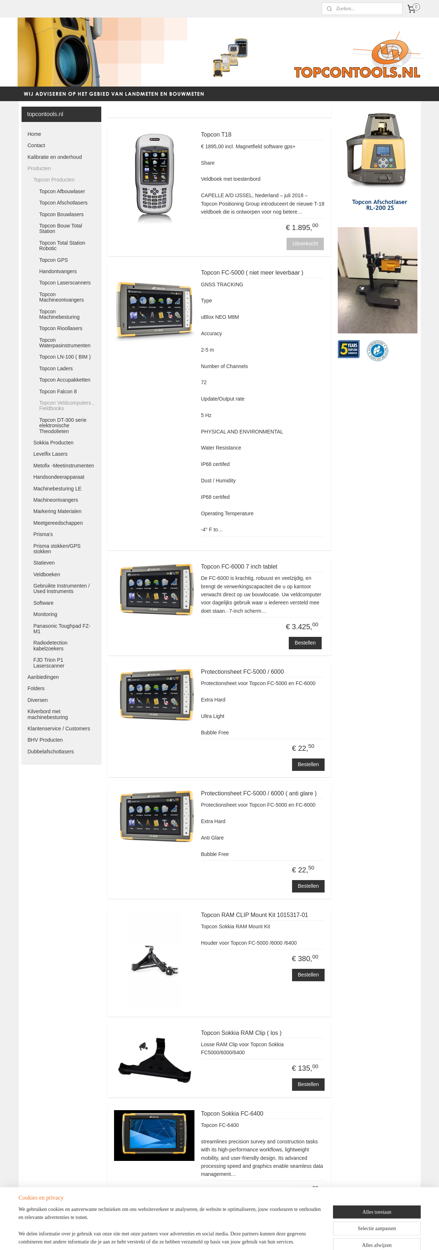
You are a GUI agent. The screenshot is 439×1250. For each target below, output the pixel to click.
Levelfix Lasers (50, 454)
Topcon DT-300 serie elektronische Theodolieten (62, 425)
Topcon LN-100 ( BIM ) (65, 357)
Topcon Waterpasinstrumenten (64, 342)
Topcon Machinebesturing (59, 314)
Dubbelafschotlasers (50, 751)
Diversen (37, 700)
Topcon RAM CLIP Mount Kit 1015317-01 (254, 915)
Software (43, 603)
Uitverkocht (305, 243)
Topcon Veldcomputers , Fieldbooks (66, 405)
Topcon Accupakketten (64, 380)
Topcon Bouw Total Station (60, 228)
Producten (39, 168)
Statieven (43, 563)
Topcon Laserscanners (65, 283)
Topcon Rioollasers (60, 328)
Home (34, 134)
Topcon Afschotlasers (63, 203)
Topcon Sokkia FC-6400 (232, 1114)
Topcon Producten (54, 180)
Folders (36, 688)
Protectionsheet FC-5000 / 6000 (242, 672)
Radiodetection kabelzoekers (50, 645)
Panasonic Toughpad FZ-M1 (61, 628)
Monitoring (45, 614)
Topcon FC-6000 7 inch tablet (239, 566)
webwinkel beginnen (234, 1236)
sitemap (197, 1236)
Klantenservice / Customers (58, 728)
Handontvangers (58, 271)
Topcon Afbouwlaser (62, 191)
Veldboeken (46, 574)
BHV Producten (45, 740)
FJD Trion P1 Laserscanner (48, 662)
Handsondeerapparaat (58, 477)
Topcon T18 (216, 134)
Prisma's (43, 534)
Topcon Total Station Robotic (62, 245)
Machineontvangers (55, 500)
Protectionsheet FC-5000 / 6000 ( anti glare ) (259, 793)
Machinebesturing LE (57, 489)
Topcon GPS (53, 260)
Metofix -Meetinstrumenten (63, 466)
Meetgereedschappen (58, 523)
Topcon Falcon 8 (58, 391)
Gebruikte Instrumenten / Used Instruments (61, 588)
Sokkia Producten (53, 443)
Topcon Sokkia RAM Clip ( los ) (241, 1033)
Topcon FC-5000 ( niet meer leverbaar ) (252, 273)
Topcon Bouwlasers (61, 214)
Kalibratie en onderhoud (54, 157)
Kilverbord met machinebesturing (47, 714)
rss (210, 1236)
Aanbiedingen (43, 677)
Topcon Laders (56, 368)
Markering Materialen (57, 511)
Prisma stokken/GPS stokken (56, 548)
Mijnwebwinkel (291, 1236)
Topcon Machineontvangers (61, 297)
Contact (36, 145)
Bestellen (305, 643)
